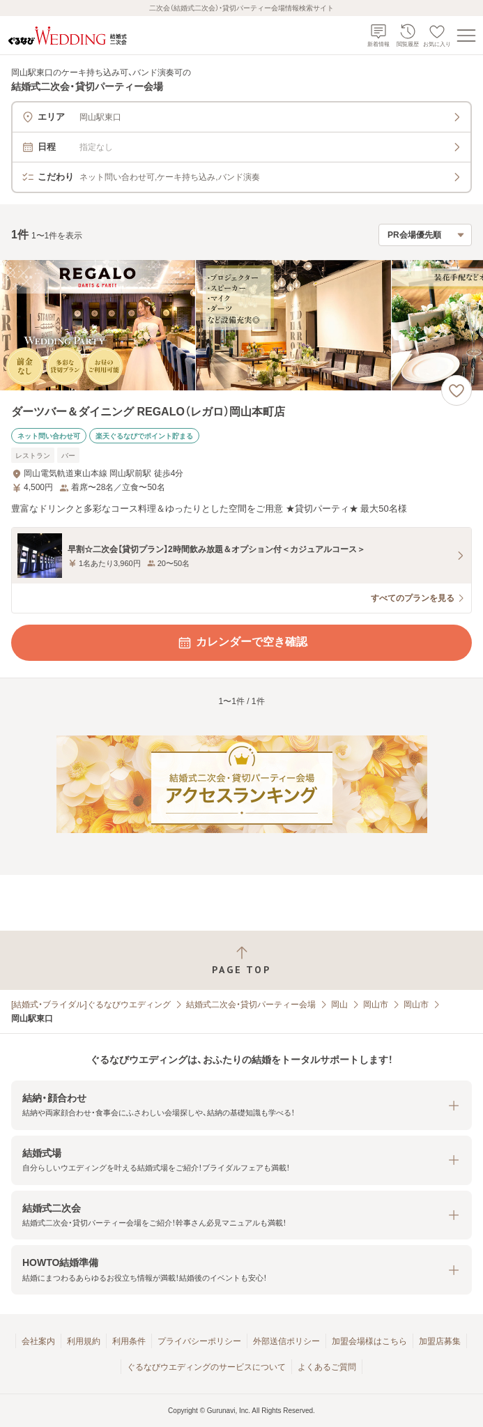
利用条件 (129, 1341)
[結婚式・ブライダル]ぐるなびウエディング (91, 1004)
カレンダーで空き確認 (241, 642)
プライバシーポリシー (199, 1341)
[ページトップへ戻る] (241, 960)
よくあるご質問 (327, 1367)
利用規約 (83, 1341)
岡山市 (375, 1004)
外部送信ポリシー (286, 1341)
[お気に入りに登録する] (456, 390)
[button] (241, 1105)
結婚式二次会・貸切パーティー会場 (251, 1004)
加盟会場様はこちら (369, 1341)
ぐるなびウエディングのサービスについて (206, 1367)
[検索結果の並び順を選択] (425, 235)
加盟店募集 (440, 1341)
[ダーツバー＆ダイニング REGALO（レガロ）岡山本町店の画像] (241, 325)
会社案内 (38, 1341)
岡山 (339, 1004)
